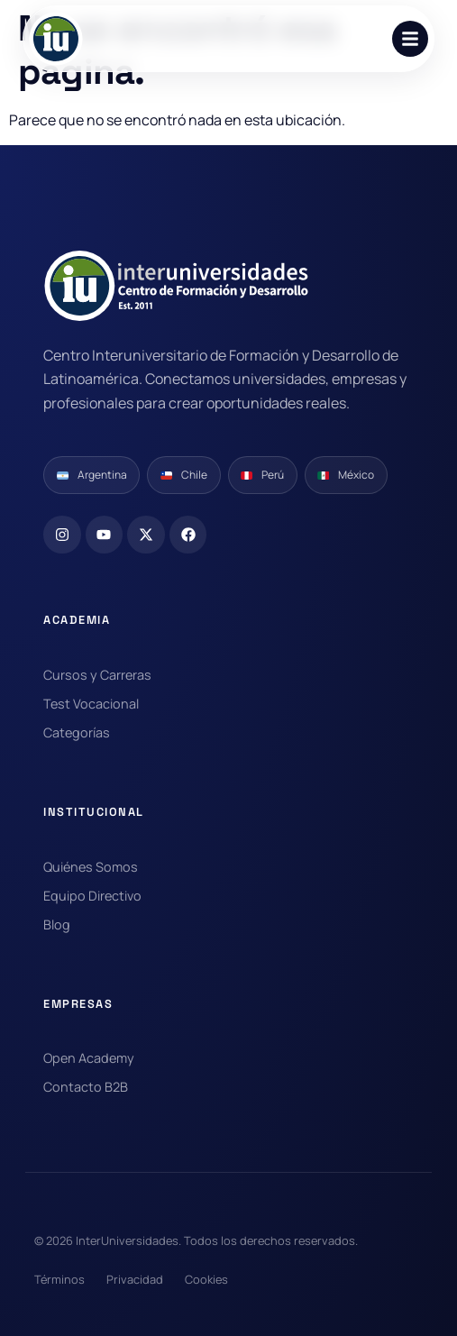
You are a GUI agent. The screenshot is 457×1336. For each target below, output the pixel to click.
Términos (59, 1279)
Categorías (76, 732)
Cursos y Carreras (97, 674)
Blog (56, 924)
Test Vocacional (91, 703)
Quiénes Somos (90, 866)
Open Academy (88, 1057)
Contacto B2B (85, 1086)
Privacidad (134, 1279)
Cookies (206, 1279)
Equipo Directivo (92, 895)
